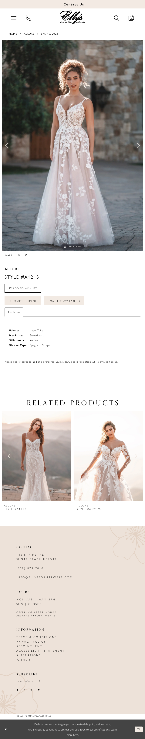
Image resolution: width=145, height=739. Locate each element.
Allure (29, 33)
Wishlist (24, 659)
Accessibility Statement (40, 650)
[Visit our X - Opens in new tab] (31, 690)
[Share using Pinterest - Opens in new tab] (26, 255)
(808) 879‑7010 (30, 568)
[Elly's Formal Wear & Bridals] (72, 17)
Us (74, 4)
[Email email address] (28, 681)
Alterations (28, 655)
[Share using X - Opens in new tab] (18, 255)
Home (13, 33)
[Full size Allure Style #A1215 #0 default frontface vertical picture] (72, 145)
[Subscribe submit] (39, 681)
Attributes (14, 312)
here (75, 734)
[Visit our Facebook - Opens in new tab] (17, 690)
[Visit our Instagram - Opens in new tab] (24, 690)
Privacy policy (31, 641)
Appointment (29, 646)
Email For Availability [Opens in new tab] (64, 301)
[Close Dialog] (5, 729)
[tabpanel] (72, 145)
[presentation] (36, 456)
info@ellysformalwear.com (44, 577)
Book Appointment (23, 301)
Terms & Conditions (36, 637)
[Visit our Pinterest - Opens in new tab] (38, 690)
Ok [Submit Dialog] (139, 729)
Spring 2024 (49, 33)
